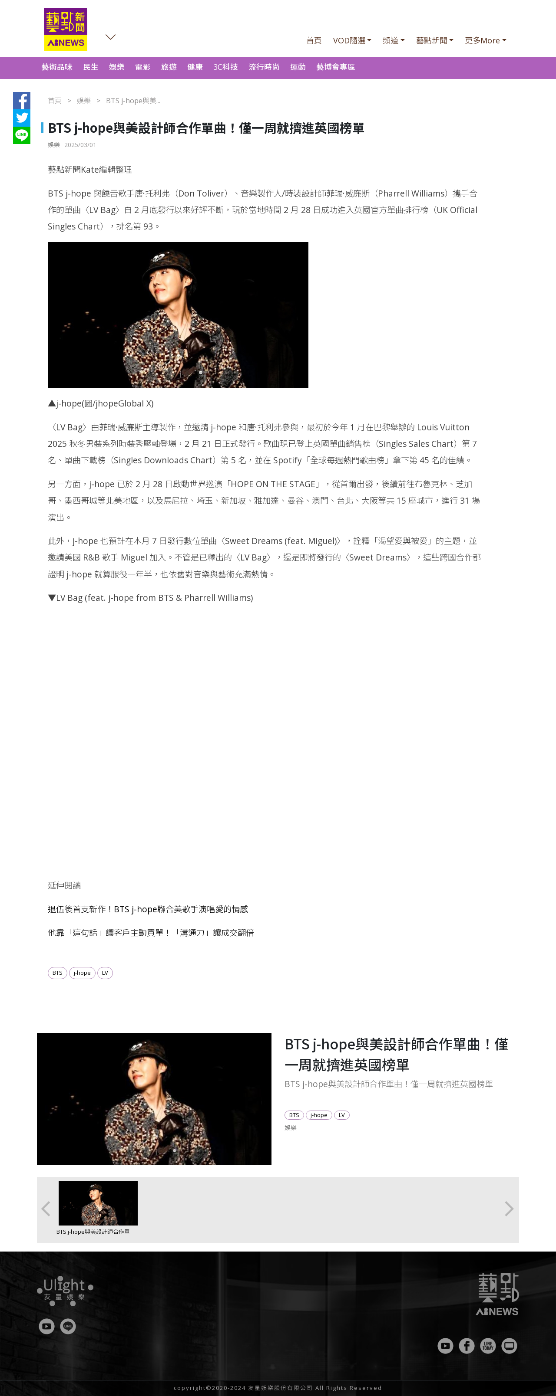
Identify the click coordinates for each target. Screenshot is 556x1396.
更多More (482, 40)
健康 (195, 67)
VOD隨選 (349, 40)
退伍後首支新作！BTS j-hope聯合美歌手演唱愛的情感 (148, 909)
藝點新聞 (431, 40)
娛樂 (117, 67)
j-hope (82, 973)
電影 (143, 67)
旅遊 (169, 67)
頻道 (390, 40)
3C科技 (225, 67)
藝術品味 (57, 67)
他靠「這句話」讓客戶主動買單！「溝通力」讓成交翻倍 (151, 932)
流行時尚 (264, 67)
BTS (58, 973)
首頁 (314, 40)
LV (105, 973)
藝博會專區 (335, 67)
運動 (298, 67)
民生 (91, 67)
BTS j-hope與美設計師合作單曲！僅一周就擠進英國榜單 (93, 1236)
